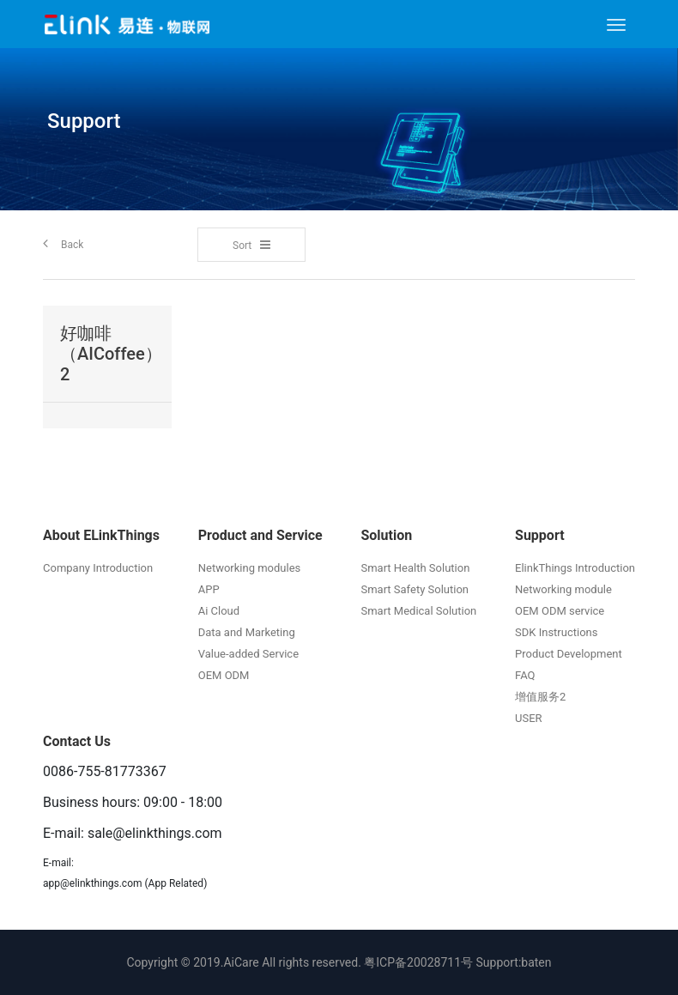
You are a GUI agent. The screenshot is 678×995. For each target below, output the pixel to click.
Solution (386, 535)
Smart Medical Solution (418, 610)
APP (209, 589)
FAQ (525, 675)
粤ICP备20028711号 (418, 962)
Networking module (563, 589)
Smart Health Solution (414, 567)
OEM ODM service (559, 610)
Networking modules (249, 567)
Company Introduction (98, 567)
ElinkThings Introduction (575, 567)
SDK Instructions (556, 632)
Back (63, 243)
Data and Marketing (246, 632)
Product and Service (260, 535)
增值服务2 (540, 696)
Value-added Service (248, 653)
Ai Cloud (218, 610)
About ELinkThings (101, 535)
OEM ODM (224, 675)
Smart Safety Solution (414, 589)
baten (536, 962)
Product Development (568, 653)
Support (540, 535)
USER (528, 718)
